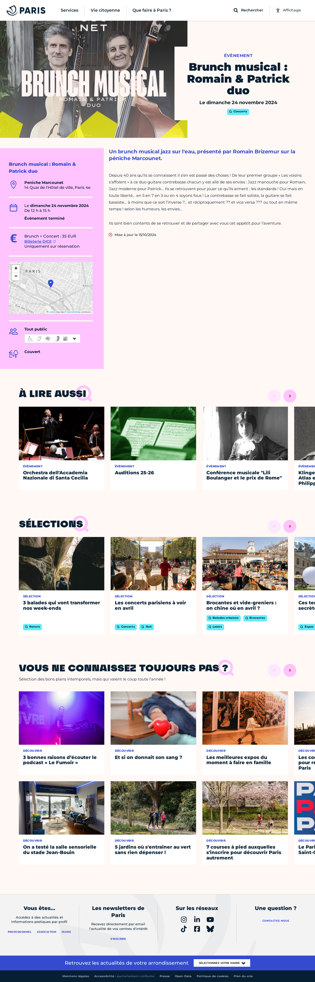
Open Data (183, 976)
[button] (50, 283)
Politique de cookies (213, 976)
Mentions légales (75, 976)
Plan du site (243, 976)
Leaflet (50, 312)
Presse (165, 976)
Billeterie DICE (38, 241)
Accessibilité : (124, 976)
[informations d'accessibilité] (52, 338)
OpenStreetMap (74, 312)
